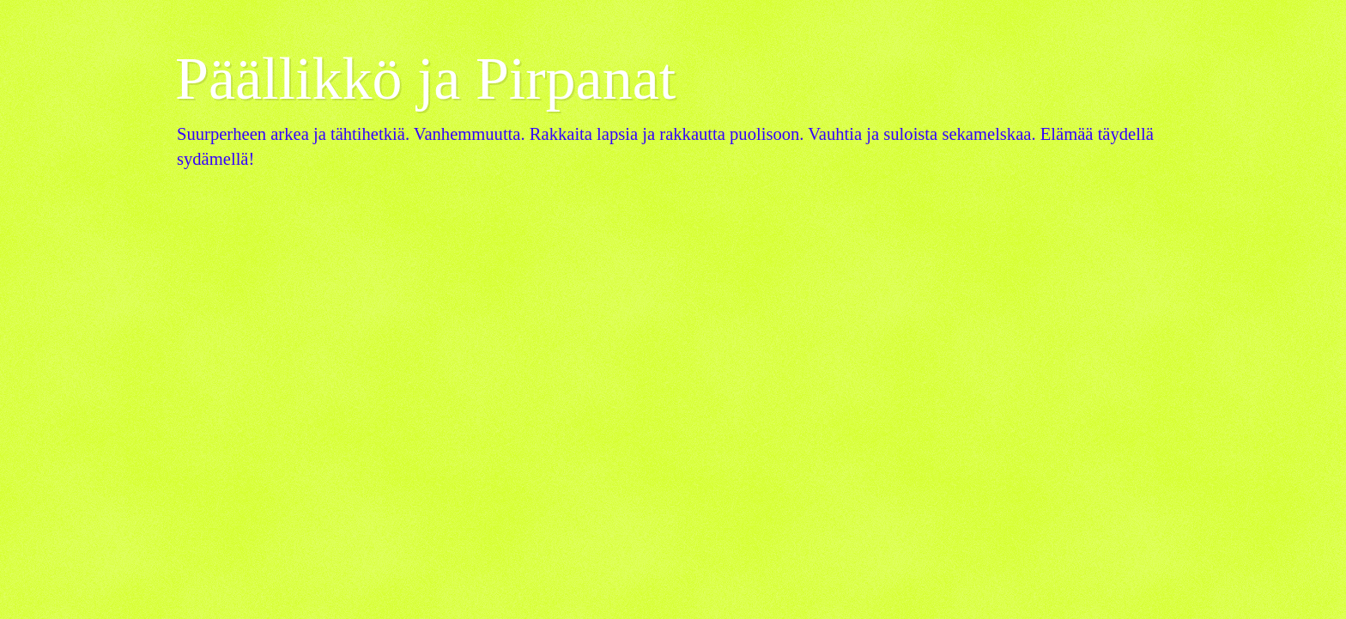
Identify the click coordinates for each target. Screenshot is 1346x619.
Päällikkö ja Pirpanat (425, 79)
